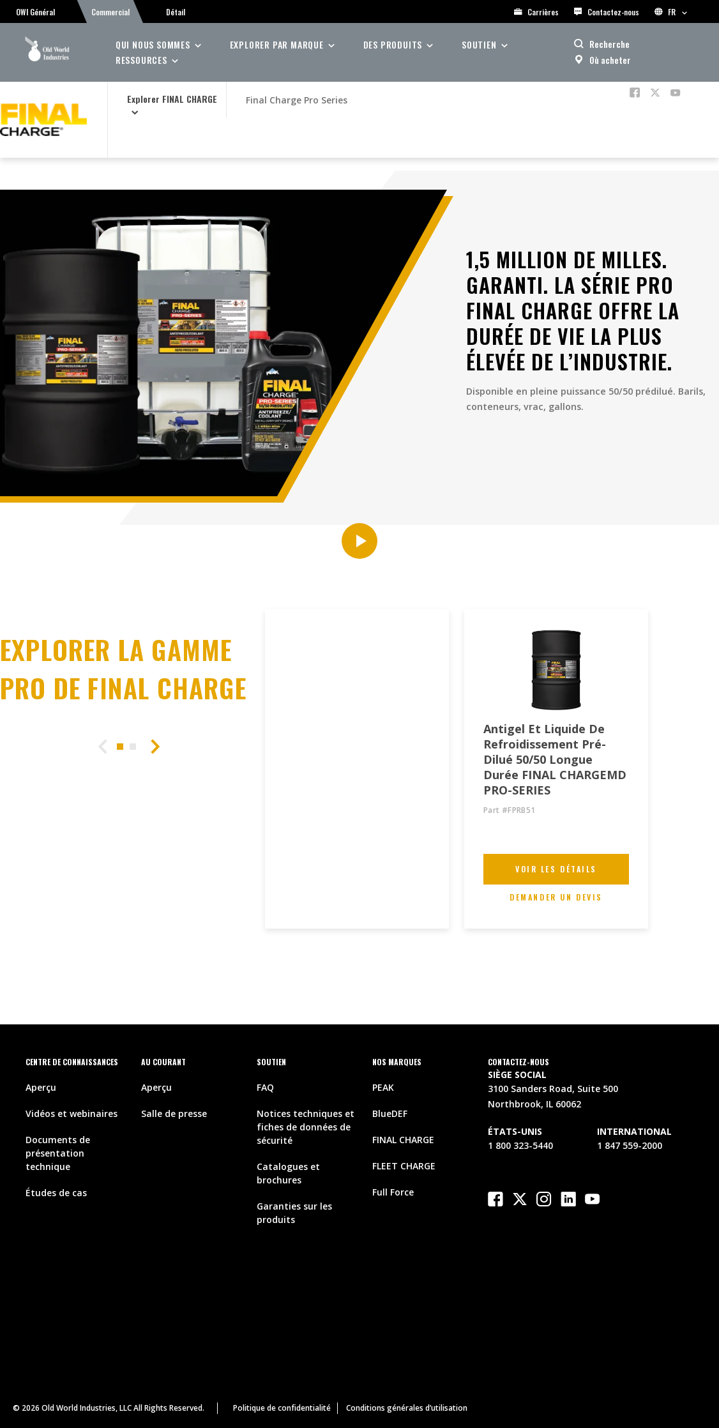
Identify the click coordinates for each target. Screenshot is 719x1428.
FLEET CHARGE (403, 1166)
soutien (479, 44)
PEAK (383, 1087)
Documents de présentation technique (58, 1153)
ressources (141, 59)
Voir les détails (556, 868)
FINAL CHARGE (403, 1140)
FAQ (265, 1087)
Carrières (536, 11)
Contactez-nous (606, 11)
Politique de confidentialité (282, 1407)
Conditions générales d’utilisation (406, 1407)
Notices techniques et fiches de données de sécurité (305, 1126)
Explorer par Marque (277, 44)
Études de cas (56, 1193)
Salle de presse (174, 1113)
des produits (393, 44)
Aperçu (41, 1087)
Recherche (609, 43)
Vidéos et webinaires (71, 1113)
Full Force (393, 1192)
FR (671, 11)
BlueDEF (389, 1113)
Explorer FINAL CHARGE (172, 98)
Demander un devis (556, 897)
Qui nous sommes (153, 44)
